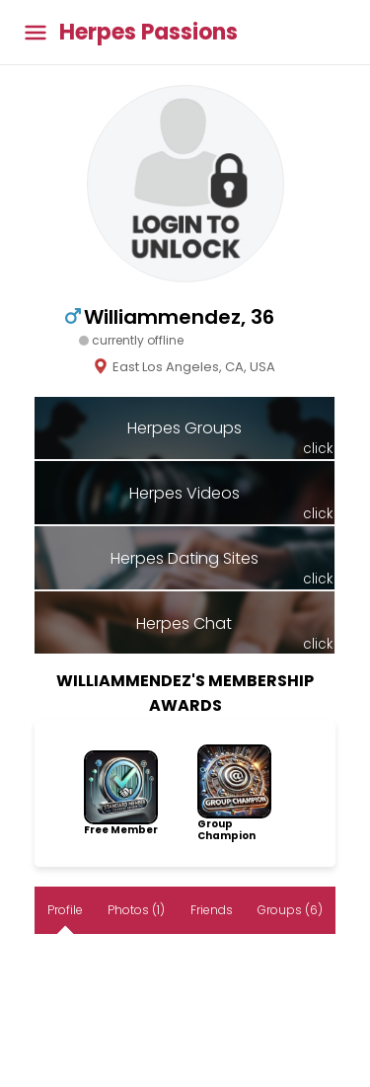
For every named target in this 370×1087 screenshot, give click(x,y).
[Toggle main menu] (35, 32)
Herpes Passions (148, 32)
